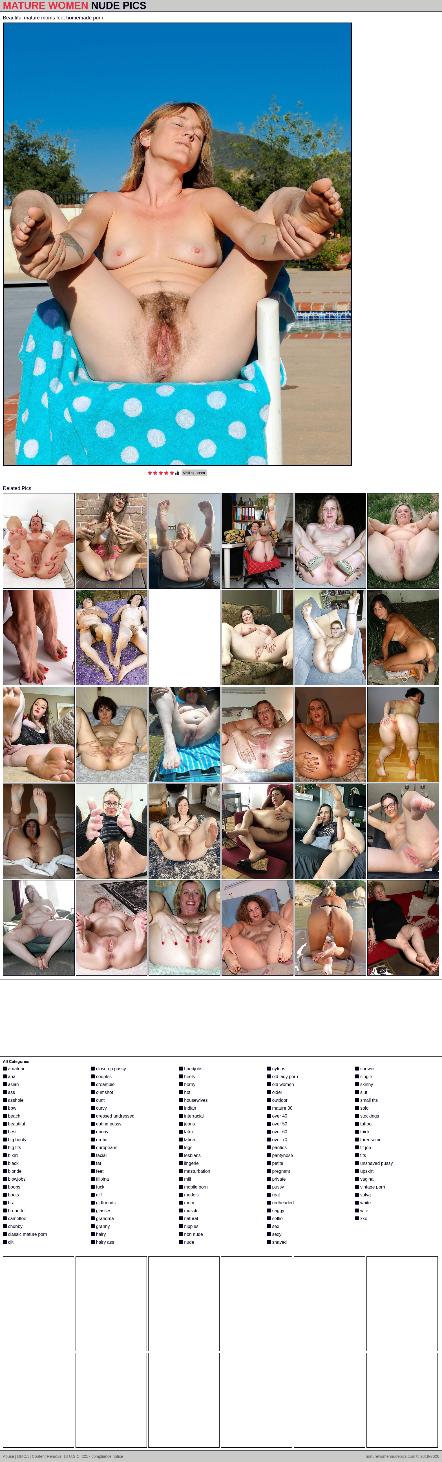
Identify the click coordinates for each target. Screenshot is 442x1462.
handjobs (190, 1068)
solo (362, 1108)
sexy (274, 1234)
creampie (102, 1084)
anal (10, 1076)
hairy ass (102, 1242)
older (274, 1092)
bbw (9, 1108)
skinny (364, 1084)
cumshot (102, 1092)
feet (97, 1171)
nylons (276, 1068)
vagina (364, 1179)
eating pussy (106, 1123)
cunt (98, 1100)
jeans (187, 1123)
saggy (275, 1210)
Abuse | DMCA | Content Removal (32, 1456)
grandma (102, 1218)
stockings (367, 1116)
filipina (100, 1179)
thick (362, 1131)
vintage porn (370, 1187)
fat (96, 1163)
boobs (11, 1187)
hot (185, 1092)
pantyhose (280, 1155)
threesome (368, 1139)
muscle (188, 1210)
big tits (12, 1147)
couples (101, 1076)
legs (186, 1147)
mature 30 (279, 1108)
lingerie (189, 1163)
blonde (12, 1171)
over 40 (277, 1116)
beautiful (14, 1123)
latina (187, 1139)
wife (361, 1210)
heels (187, 1076)
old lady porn (282, 1076)
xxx (361, 1218)
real (273, 1194)
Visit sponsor (194, 473)
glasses (101, 1210)
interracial (191, 1116)
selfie (275, 1218)
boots (11, 1194)
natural (188, 1218)
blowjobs (14, 1179)
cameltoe (14, 1218)
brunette (14, 1210)
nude (186, 1242)
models (189, 1194)
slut (361, 1092)
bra (9, 1202)
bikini (10, 1155)
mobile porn (193, 1187)
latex (186, 1131)
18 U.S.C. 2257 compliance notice (93, 1456)
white (363, 1202)
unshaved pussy (374, 1163)
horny (187, 1084)
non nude (191, 1234)
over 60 (277, 1131)
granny (100, 1226)
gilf (96, 1194)
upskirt (364, 1171)
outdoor (277, 1100)
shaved (277, 1242)
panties (277, 1147)
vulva (363, 1194)
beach (11, 1116)
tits (360, 1155)
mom (186, 1202)
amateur (14, 1068)
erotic (99, 1139)
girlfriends (103, 1202)
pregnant (278, 1171)
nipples (188, 1226)
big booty (14, 1139)
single (363, 1076)
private (276, 1179)
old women (280, 1084)
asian (11, 1084)
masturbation (194, 1171)
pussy (275, 1187)
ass (9, 1092)
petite (275, 1163)
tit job (363, 1147)
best (10, 1131)
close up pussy (108, 1068)
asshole (13, 1100)
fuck (97, 1187)
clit (8, 1242)
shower (365, 1068)
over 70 (277, 1139)
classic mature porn (25, 1234)
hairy (98, 1234)
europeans (104, 1147)
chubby (13, 1226)
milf (185, 1179)
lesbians (190, 1155)
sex (273, 1226)
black (11, 1163)
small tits (366, 1100)
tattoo (363, 1123)
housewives (193, 1100)
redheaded (280, 1202)
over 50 (277, 1123)
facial (99, 1155)
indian (187, 1108)
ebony (99, 1131)
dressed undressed (112, 1116)
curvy (99, 1108)
